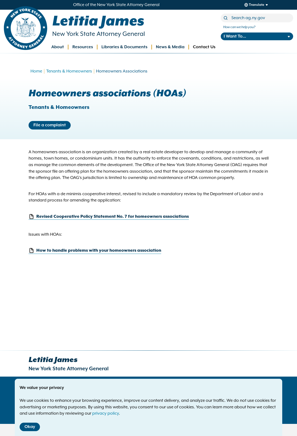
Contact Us (204, 47)
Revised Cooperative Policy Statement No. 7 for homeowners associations (109, 216)
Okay (29, 426)
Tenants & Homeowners (69, 71)
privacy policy (105, 413)
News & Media (170, 47)
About (57, 47)
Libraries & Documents (124, 47)
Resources (82, 47)
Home (36, 71)
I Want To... (235, 36)
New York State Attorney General (98, 34)
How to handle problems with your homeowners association (95, 250)
